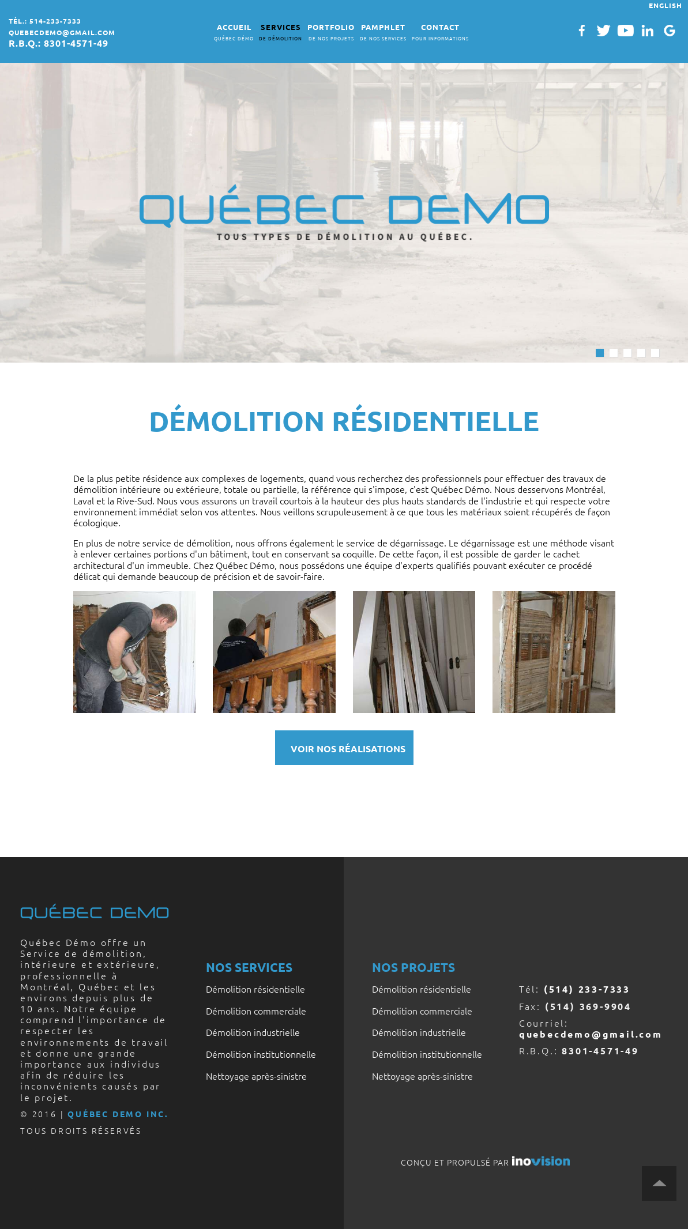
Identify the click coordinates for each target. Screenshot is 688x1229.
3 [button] (627, 353)
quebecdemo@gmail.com (62, 32)
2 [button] (614, 353)
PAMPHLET (383, 33)
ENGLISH (665, 5)
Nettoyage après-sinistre (256, 1075)
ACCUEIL (234, 33)
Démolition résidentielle (255, 988)
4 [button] (641, 353)
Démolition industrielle (253, 1032)
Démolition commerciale (256, 1010)
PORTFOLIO (331, 33)
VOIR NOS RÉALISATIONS (348, 748)
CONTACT (440, 33)
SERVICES (280, 33)
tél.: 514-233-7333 (45, 20)
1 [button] (600, 353)
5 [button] (655, 353)
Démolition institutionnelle (261, 1053)
